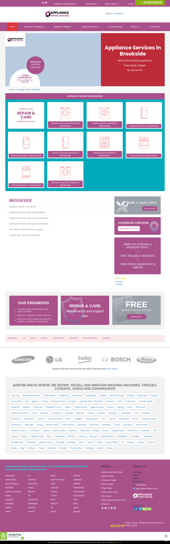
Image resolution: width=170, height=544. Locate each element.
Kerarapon (57, 413)
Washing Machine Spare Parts (113, 500)
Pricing (131, 4)
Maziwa (103, 395)
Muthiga (71, 442)
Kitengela (106, 424)
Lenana (110, 407)
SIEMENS (106, 338)
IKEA (75, 500)
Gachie (112, 419)
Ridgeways (64, 395)
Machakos (143, 395)
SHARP (8, 508)
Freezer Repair (107, 484)
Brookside (36, 89)
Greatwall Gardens (31, 395)
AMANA (76, 484)
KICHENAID (33, 500)
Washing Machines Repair (112, 472)
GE (52, 508)
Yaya (34, 413)
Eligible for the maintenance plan (26, 115)
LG (24, 338)
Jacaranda (16, 401)
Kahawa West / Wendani (91, 401)
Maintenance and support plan (85, 310)
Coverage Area (115, 27)
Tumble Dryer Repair (109, 492)
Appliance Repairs (62, 27)
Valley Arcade (80, 407)
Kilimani (72, 436)
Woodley (44, 413)
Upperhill (15, 407)
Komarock (140, 407)
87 (122, 442)
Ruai (137, 413)
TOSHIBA (9, 504)
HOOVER (9, 488)
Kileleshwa (60, 436)
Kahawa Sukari (58, 401)
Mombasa (77, 395)
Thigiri (41, 448)
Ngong (120, 407)
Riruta (135, 419)
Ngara (35, 401)
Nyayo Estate (52, 424)
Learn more (118, 542)
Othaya (82, 436)
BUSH (53, 512)
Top (166, 537)
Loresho (140, 442)
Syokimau (82, 424)
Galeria (14, 436)
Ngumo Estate (97, 407)
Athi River (94, 424)
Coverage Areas (23, 89)
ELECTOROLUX (12, 484)
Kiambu (131, 395)
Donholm (41, 419)
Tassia (117, 424)
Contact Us (155, 27)
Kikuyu (110, 448)
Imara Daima (68, 424)
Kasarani (110, 401)
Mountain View (55, 419)
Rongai (96, 430)
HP (29, 496)
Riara (49, 436)
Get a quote (149, 208)
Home (12, 27)
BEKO (33, 338)
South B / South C (19, 430)
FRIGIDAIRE (78, 492)
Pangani (72, 401)
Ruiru (120, 401)
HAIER (8, 496)
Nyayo (24, 436)
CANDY (54, 496)
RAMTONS (32, 484)
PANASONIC (78, 488)
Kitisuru (32, 448)
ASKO (75, 508)
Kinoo (81, 442)
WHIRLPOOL (58, 338)
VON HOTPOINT (90, 338)
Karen (130, 407)
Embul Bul (37, 407)
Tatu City (15, 395)
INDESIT (54, 504)
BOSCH (44, 338)
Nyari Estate (76, 448)
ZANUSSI (55, 488)
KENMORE (32, 504)
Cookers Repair (107, 476)
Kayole (90, 413)
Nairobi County (117, 395)
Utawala (69, 413)
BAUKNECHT (79, 496)
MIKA (75, 504)
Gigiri (22, 448)
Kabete (130, 442)
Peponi (151, 442)
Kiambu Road (59, 430)
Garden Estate (145, 401)
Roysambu (131, 401)
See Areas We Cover (129, 228)
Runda (100, 448)
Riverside (60, 442)
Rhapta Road (17, 442)
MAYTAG (32, 508)
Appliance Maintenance (64, 4)
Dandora (101, 413)
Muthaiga (89, 448)
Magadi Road (118, 430)
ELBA (53, 484)
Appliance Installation (33, 27)
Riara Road (124, 419)
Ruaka (14, 448)
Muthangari (90, 395)
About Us (135, 27)
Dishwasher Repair (109, 480)
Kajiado (154, 395)
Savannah (28, 419)
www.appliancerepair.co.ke (147, 488)
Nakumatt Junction (20, 413)
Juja (27, 401)
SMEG (8, 512)
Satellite (78, 419)
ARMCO (31, 512)
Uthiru (68, 419)
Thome (44, 401)
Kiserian (26, 407)
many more (111, 369)
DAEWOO (9, 500)
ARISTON (73, 338)
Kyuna (90, 442)
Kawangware (92, 419)
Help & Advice (111, 4)
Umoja (40, 424)
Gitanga (93, 436)
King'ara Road (106, 436)
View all (50, 470)
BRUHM (31, 492)
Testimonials (91, 4)
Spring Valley (112, 442)
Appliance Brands (90, 27)
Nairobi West (142, 424)
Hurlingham (122, 436)
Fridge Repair (106, 488)
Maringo (80, 413)
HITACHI (54, 492)
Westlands (148, 436)
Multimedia (133, 430)
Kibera (68, 407)
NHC (155, 430)
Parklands (52, 448)
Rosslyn (63, 448)
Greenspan (126, 413)
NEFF (53, 500)
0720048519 (117, 13)
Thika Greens (50, 395)
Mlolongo (29, 424)
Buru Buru (113, 413)
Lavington (135, 436)
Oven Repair (106, 496)
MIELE (31, 488)
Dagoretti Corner (53, 407)
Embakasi (35, 430)
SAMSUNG (12, 338)
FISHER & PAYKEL (13, 492)
